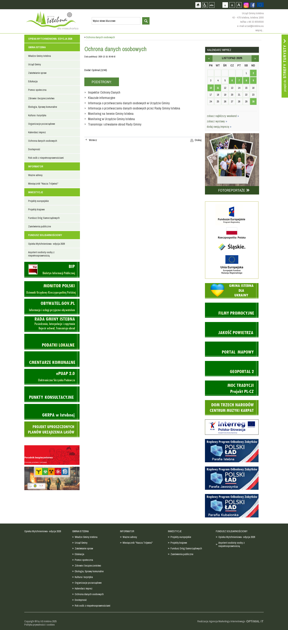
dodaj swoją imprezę (219, 126)
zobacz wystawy (217, 121)
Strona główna (198, 5)
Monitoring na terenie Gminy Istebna (111, 113)
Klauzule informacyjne (101, 97)
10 (211, 87)
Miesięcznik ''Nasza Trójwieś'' (43, 183)
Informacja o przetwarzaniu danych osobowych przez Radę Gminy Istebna (134, 108)
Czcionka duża (239, 5)
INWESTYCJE (35, 192)
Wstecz (93, 140)
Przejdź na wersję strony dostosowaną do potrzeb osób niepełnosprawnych (205, 5)
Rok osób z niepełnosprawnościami (46, 157)
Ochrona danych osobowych (42, 140)
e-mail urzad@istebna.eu (250, 26)
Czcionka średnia (232, 5)
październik (209, 58)
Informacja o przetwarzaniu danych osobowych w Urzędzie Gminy (129, 103)
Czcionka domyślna (225, 5)
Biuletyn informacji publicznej (52, 270)
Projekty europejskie (38, 201)
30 (253, 101)
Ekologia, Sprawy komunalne (42, 107)
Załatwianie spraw (37, 73)
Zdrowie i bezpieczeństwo (41, 98)
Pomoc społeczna (37, 90)
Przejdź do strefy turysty (285, 66)
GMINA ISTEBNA (37, 47)
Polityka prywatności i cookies (39, 624)
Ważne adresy (35, 175)
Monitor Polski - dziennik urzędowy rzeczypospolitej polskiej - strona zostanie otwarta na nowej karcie (52, 289)
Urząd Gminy (34, 64)
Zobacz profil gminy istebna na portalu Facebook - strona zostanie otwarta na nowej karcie (252, 5)
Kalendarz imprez (37, 132)
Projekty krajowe (36, 209)
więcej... (259, 30)
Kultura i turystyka (37, 115)
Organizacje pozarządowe (41, 123)
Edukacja (33, 81)
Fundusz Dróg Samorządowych (44, 218)
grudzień (255, 58)
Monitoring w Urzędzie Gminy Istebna (111, 119)
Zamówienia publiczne (39, 226)
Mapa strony (212, 5)
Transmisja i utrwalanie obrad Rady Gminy (114, 124)
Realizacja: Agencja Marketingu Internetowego (221, 621)
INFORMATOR (35, 166)
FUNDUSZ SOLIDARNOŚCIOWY (45, 235)
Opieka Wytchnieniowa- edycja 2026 (50, 38)
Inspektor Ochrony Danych (104, 92)
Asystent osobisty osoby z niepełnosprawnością (41, 254)
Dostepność (34, 149)
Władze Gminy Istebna (39, 56)
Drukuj (198, 140)
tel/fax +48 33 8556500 (252, 22)
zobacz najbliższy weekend (223, 116)
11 (218, 87)
